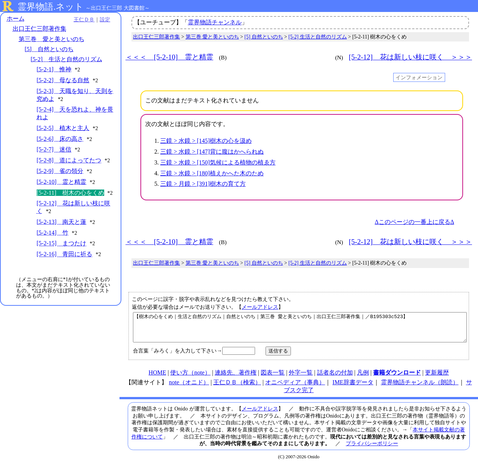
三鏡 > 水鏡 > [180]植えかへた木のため (212, 173)
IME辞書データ (352, 388)
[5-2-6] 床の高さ (60, 139)
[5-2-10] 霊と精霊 (61, 182)
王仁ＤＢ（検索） (237, 388)
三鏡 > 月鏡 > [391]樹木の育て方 (203, 184)
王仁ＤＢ (82, 19)
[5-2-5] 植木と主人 (63, 128)
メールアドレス (260, 307)
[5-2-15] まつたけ (61, 243)
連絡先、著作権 (236, 378)
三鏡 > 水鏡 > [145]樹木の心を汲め (206, 141)
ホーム (16, 18)
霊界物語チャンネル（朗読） (420, 388)
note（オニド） (189, 388)
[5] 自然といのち (49, 49)
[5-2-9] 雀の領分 (60, 171)
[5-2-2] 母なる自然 (63, 80)
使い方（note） (190, 378)
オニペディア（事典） (295, 388)
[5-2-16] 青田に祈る (64, 254)
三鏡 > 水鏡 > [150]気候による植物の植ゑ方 (218, 162)
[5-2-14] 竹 (52, 233)
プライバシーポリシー (372, 449)
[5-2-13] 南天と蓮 (61, 222)
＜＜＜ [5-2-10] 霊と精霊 (169, 57)
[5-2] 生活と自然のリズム (66, 59)
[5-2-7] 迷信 (54, 150)
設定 (103, 19)
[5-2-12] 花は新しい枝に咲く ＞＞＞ (410, 57)
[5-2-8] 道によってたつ (69, 160)
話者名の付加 (335, 378)
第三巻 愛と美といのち (51, 39)
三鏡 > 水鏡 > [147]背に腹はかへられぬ (212, 151)
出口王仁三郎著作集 (39, 29)
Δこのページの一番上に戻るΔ (414, 222)
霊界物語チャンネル (215, 22)
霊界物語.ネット (51, 7)
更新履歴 (437, 378)
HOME (157, 378)
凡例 (363, 378)
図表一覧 (273, 378)
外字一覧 (301, 378)
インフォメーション (419, 77)
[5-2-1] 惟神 (54, 69)
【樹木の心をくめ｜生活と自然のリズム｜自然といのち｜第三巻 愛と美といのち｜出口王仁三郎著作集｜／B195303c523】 (300, 330)
